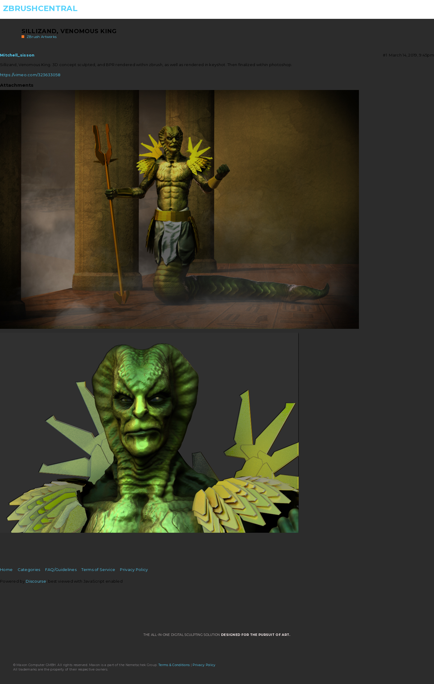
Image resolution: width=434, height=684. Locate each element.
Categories (29, 569)
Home (6, 569)
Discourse (36, 581)
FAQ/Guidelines (61, 569)
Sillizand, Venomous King (69, 31)
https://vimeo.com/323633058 (30, 74)
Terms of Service (98, 569)
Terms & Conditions (174, 665)
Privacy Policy (134, 569)
